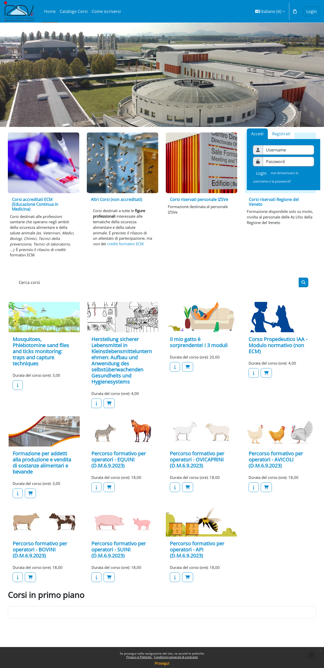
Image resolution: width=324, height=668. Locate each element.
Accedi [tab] (257, 134)
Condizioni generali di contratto (176, 657)
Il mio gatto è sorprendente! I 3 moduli (199, 347)
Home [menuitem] (50, 11)
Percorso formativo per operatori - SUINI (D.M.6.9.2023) (118, 556)
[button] (270, 11)
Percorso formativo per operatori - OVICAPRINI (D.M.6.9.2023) (197, 465)
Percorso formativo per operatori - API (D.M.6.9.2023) (197, 556)
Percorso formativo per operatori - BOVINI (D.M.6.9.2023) (40, 556)
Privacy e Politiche (139, 657)
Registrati (281, 134)
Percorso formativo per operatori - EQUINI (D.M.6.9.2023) (118, 465)
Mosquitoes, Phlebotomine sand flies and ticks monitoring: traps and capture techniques (41, 356)
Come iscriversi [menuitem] (106, 11)
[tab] (281, 133)
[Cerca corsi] (157, 287)
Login (311, 11)
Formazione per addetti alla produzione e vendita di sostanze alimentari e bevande (42, 468)
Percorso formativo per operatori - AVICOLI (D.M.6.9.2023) (276, 465)
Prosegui (162, 663)
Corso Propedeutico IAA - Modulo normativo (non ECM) (278, 350)
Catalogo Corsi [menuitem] (74, 11)
